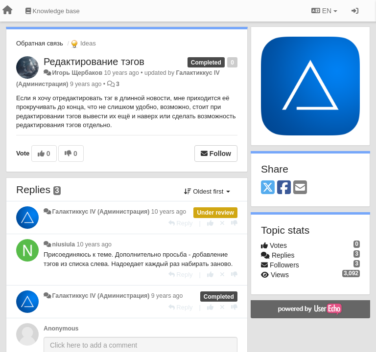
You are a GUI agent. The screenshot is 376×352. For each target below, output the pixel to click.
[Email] (300, 188)
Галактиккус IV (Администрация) (100, 211)
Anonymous (61, 328)
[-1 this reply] (234, 223)
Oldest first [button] (207, 191)
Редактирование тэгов (94, 61)
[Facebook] (284, 188)
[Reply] (180, 223)
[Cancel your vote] (222, 223)
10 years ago (168, 211)
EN (324, 11)
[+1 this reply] (210, 223)
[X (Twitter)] (268, 188)
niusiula (63, 244)
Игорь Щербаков (77, 72)
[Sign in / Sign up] (355, 10)
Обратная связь (39, 43)
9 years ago (167, 295)
